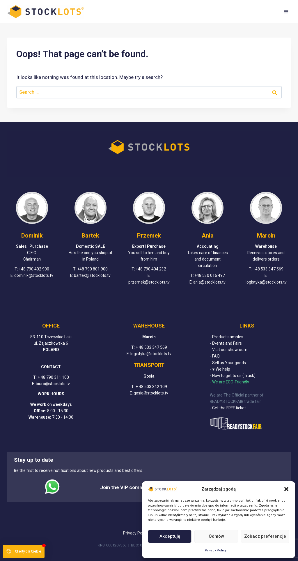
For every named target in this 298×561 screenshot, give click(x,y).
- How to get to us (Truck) (233, 376)
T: (35, 377)
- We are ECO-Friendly (229, 382)
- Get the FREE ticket (228, 408)
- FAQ (215, 356)
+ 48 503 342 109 (151, 387)
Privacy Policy (215, 550)
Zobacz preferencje (265, 536)
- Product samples (226, 337)
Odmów (216, 536)
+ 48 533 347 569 (151, 347)
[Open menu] (286, 11)
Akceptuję (169, 536)
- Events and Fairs (226, 343)
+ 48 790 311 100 (53, 377)
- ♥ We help (220, 369)
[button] (286, 489)
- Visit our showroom (228, 350)
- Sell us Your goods (228, 362)
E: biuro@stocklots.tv (51, 383)
